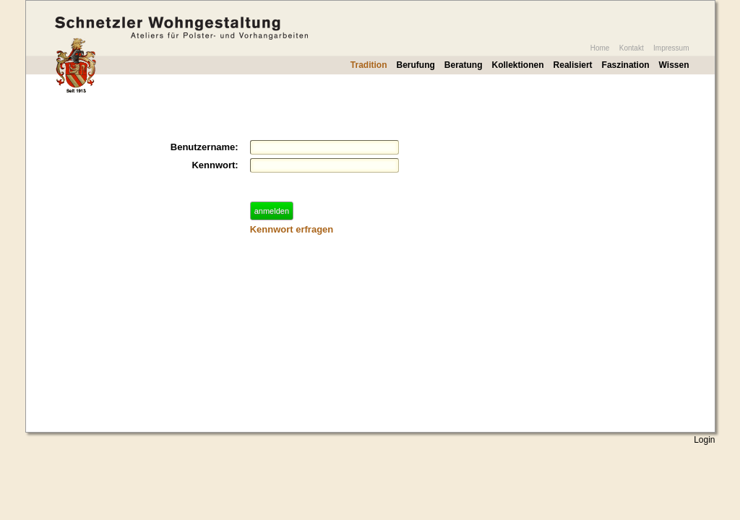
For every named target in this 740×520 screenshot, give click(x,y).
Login (704, 440)
